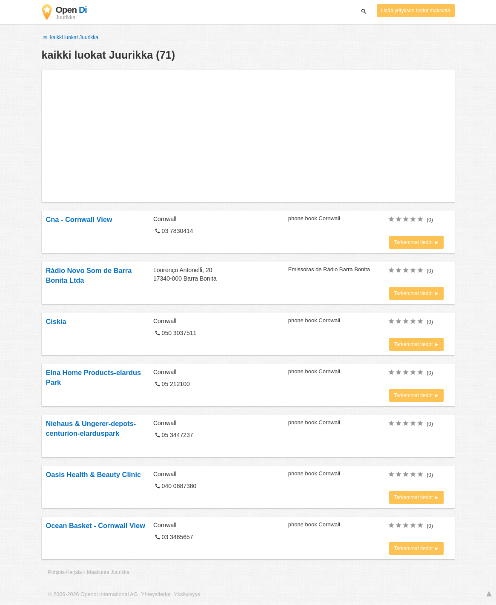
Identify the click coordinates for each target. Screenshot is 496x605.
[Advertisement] (248, 136)
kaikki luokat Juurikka (70, 37)
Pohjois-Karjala (65, 572)
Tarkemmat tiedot (414, 242)
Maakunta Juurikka (108, 572)
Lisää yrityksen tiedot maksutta (415, 11)
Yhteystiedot (155, 594)
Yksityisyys (187, 594)
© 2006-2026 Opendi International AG (93, 594)
